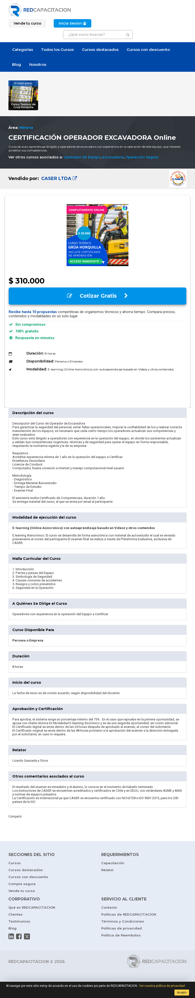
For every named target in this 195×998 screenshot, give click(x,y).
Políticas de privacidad (121, 928)
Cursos (14, 863)
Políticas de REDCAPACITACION (128, 914)
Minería (26, 127)
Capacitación (112, 863)
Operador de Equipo (82, 157)
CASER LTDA (58, 178)
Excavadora (113, 157)
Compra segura (22, 884)
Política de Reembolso (121, 935)
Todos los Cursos (57, 49)
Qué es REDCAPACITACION (31, 907)
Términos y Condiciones (122, 921)
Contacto (109, 907)
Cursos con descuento (148, 49)
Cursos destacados (100, 49)
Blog (16, 64)
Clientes (15, 914)
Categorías (22, 49)
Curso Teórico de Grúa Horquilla (23, 106)
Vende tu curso (21, 891)
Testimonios (19, 921)
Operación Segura (141, 157)
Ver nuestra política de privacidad (162, 986)
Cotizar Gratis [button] (97, 296)
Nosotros (37, 64)
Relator (107, 870)
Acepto (182, 992)
